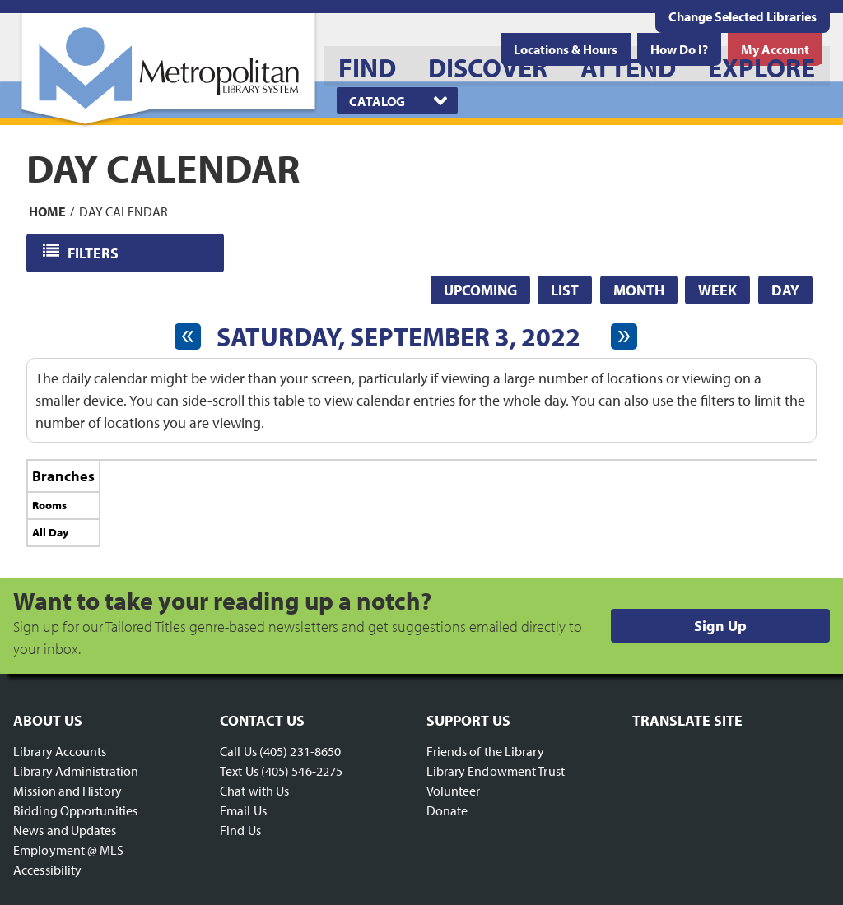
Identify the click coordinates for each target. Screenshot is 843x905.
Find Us (240, 830)
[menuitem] (367, 66)
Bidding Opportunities (75, 810)
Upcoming (480, 290)
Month (638, 290)
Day (785, 290)
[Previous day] (188, 336)
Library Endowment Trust (495, 771)
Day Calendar (123, 210)
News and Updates (65, 830)
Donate (447, 810)
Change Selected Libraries (742, 16)
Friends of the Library (485, 751)
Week (717, 290)
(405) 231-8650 (300, 751)
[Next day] (624, 336)
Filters (94, 252)
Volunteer (453, 790)
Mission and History (67, 790)
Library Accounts (60, 751)
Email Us (243, 810)
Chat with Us (254, 790)
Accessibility (47, 869)
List (565, 290)
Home (47, 210)
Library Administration (75, 771)
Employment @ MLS (68, 850)
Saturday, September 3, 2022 (398, 336)
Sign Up (720, 625)
